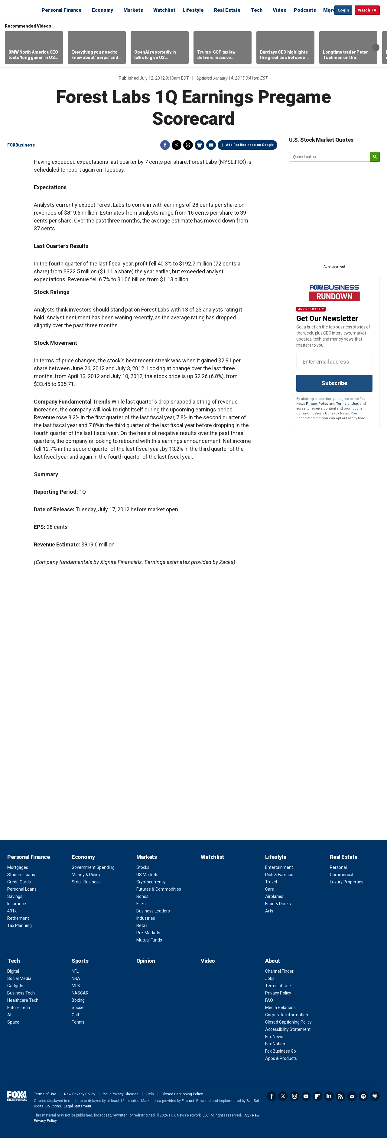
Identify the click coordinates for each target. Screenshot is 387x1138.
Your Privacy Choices (120, 1094)
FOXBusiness (21, 145)
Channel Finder (279, 971)
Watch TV (367, 10)
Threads (188, 145)
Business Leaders (153, 911)
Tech (256, 10)
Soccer (78, 1007)
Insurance (16, 903)
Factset (188, 1101)
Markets (133, 10)
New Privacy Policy (79, 1094)
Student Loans (21, 874)
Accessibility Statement (288, 1029)
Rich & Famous (279, 874)
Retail (141, 925)
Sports (80, 961)
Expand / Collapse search (328, 10)
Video (280, 10)
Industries (145, 918)
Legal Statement (77, 1106)
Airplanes (274, 896)
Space (13, 1022)
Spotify (363, 1096)
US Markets (147, 874)
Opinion (145, 961)
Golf (76, 1014)
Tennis (78, 1022)
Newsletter (352, 1096)
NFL (75, 971)
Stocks (142, 867)
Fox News (274, 1036)
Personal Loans (22, 889)
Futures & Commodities (158, 889)
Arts (269, 911)
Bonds (142, 896)
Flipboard (317, 1096)
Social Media (19, 978)
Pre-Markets (148, 932)
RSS (340, 1096)
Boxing (78, 1000)
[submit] (375, 157)
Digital (13, 971)
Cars (269, 889)
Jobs (270, 978)
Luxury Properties (346, 881)
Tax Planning (19, 925)
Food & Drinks (278, 903)
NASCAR (80, 993)
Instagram (294, 1096)
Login (343, 10)
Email (211, 145)
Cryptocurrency (151, 881)
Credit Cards (19, 881)
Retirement (18, 918)
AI (9, 1014)
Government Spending (93, 867)
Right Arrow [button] (375, 47)
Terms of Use (347, 404)
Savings (14, 896)
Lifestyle (193, 10)
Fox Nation (275, 1043)
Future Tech (18, 1007)
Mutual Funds (149, 940)
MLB (76, 985)
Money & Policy (86, 874)
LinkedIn (329, 1096)
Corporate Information (286, 1014)
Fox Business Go (280, 1051)
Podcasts (305, 10)
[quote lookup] (330, 157)
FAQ (269, 1000)
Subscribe (334, 383)
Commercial (341, 874)
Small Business (86, 881)
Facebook (165, 145)
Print (199, 145)
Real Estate (227, 10)
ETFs (141, 903)
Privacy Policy (317, 404)
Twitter (176, 145)
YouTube (306, 1096)
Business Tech (21, 993)
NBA (76, 978)
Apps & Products (281, 1058)
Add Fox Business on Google (250, 145)
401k (12, 911)
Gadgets (15, 985)
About (272, 961)
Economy (102, 10)
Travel (271, 881)
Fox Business (21, 10)
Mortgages (17, 867)
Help (150, 1094)
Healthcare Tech (22, 1000)
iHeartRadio (375, 1096)
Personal (338, 867)
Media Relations (280, 1007)
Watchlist (164, 10)
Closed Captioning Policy (288, 1022)
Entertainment (279, 867)
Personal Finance (62, 10)
